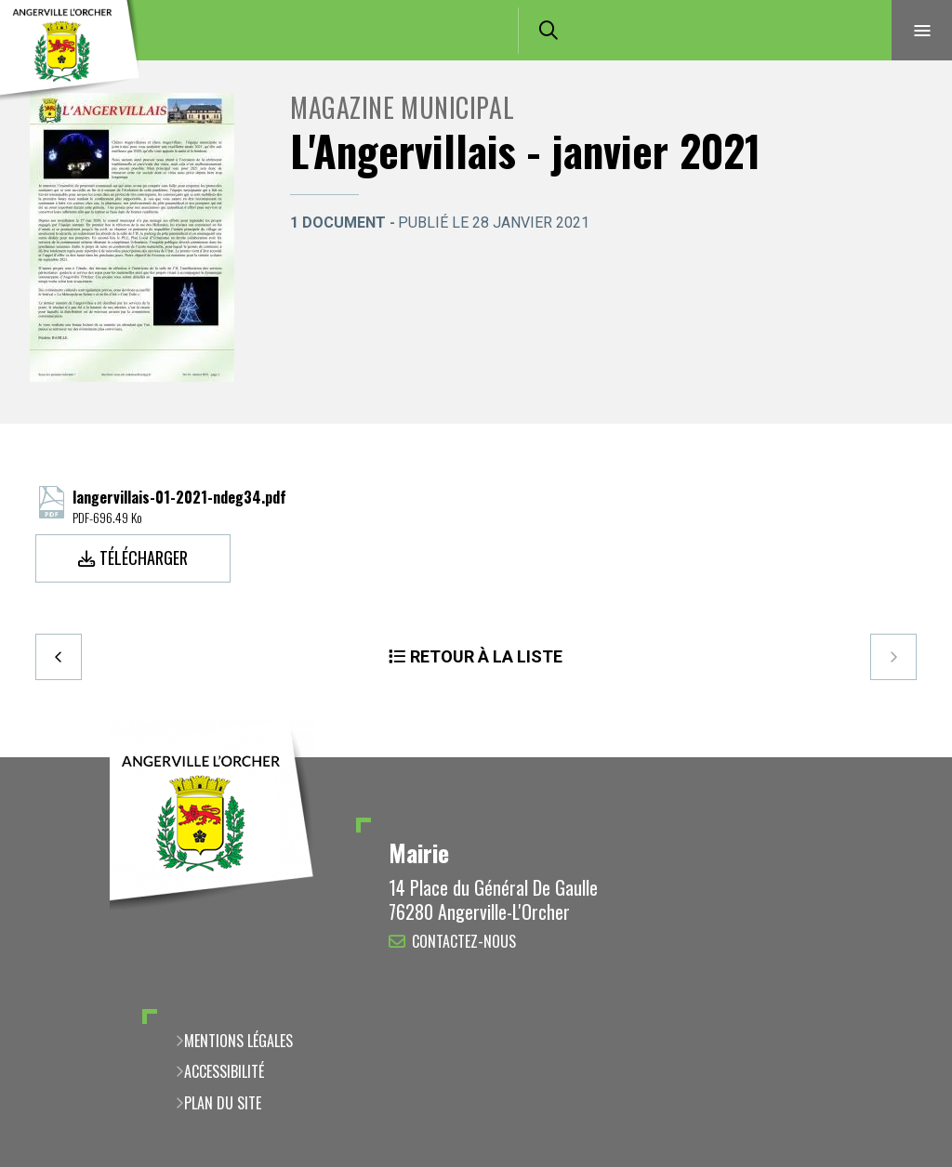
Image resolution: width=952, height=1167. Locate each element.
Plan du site (222, 1103)
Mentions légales (238, 1040)
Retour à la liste (486, 656)
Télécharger (143, 557)
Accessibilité (224, 1071)
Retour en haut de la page (905, 757)
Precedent (58, 657)
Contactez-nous (464, 941)
